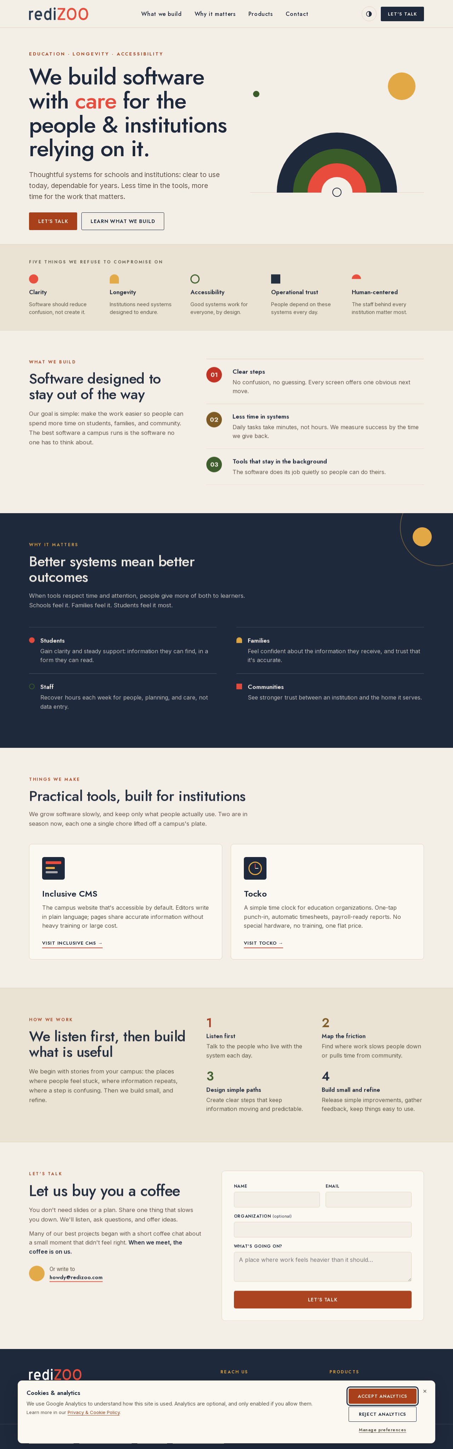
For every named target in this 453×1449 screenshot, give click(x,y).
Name (240, 1187)
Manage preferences (382, 1430)
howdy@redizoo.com (76, 1279)
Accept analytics (382, 1396)
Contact (297, 14)
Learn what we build (123, 221)
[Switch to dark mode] (369, 13)
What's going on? (258, 1247)
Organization (263, 1217)
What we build (161, 14)
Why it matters (215, 14)
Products (260, 14)
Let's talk (402, 14)
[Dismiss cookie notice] (425, 1391)
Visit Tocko (263, 943)
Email (333, 1187)
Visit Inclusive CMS (72, 943)
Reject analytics (382, 1414)
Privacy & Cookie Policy (94, 1412)
